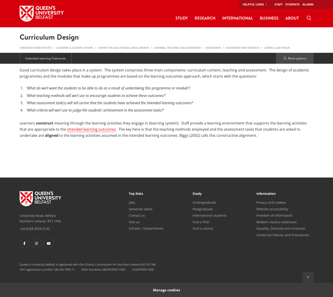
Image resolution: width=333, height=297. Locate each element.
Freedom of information (274, 215)
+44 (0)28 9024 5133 (35, 228)
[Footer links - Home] (40, 198)
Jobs (132, 202)
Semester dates (140, 209)
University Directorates (36, 47)
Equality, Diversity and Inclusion (280, 228)
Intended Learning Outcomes (45, 58)
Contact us (137, 215)
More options (294, 58)
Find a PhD (201, 222)
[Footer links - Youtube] (49, 243)
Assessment (213, 47)
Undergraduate (204, 202)
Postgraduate (203, 209)
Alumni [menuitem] (308, 4)
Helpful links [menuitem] (253, 4)
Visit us (134, 222)
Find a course (203, 228)
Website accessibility (272, 209)
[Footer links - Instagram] (37, 243)
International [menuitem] (237, 18)
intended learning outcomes (91, 129)
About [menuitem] (292, 18)
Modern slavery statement (276, 222)
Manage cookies (166, 290)
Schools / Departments (146, 228)
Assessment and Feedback (242, 47)
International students (210, 215)
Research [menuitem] (205, 18)
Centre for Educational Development (123, 47)
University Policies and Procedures (282, 235)
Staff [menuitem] (278, 4)
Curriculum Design (277, 47)
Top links (136, 194)
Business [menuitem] (269, 18)
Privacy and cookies (271, 202)
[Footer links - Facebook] (25, 243)
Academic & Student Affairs (74, 47)
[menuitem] (309, 18)
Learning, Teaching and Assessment (177, 47)
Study (197, 194)
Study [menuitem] (182, 18)
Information (266, 194)
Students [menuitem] (292, 4)
